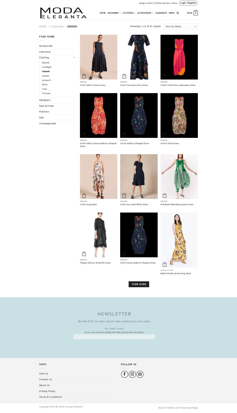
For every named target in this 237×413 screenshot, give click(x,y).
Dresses (46, 71)
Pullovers (44, 111)
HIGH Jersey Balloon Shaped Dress (138, 262)
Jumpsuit (46, 80)
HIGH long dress (88, 204)
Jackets (45, 75)
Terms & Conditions (50, 396)
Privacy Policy (47, 391)
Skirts (44, 84)
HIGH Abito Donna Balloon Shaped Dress (98, 145)
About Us (44, 385)
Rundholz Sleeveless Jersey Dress (177, 204)
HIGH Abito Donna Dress (93, 85)
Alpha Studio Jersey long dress (176, 273)
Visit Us (43, 373)
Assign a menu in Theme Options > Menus (158, 3)
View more (139, 284)
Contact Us (45, 379)
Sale (41, 117)
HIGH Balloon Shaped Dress (134, 143)
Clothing (129, 13)
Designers (114, 13)
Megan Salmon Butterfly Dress (95, 262)
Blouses (46, 62)
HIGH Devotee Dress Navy (134, 85)
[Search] (178, 13)
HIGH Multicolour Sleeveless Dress (178, 85)
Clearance (161, 13)
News (171, 13)
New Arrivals (46, 105)
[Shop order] (181, 26)
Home (103, 13)
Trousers (46, 93)
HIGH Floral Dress (170, 143)
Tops (44, 89)
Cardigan (47, 67)
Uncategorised (47, 123)
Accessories (145, 13)
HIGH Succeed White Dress (134, 204)
